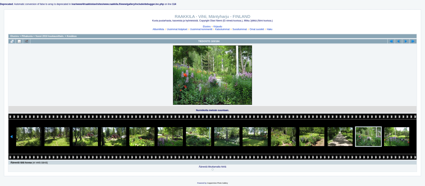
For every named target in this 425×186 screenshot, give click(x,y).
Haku (269, 29)
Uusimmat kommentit (201, 29)
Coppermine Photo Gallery (217, 183)
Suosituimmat (240, 29)
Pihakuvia (27, 36)
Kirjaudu (217, 26)
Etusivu (207, 26)
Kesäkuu (72, 36)
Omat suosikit (257, 29)
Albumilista (158, 29)
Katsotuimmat (222, 29)
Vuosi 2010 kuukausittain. (49, 36)
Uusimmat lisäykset (177, 29)
